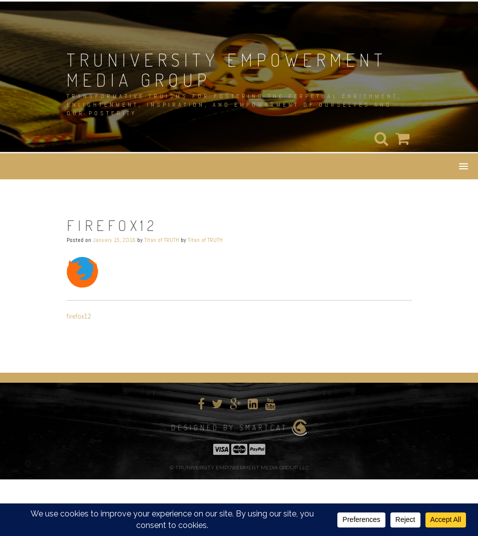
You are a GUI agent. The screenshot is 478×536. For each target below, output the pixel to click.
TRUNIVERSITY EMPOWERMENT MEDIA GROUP (227, 69)
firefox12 (79, 316)
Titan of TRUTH (161, 240)
